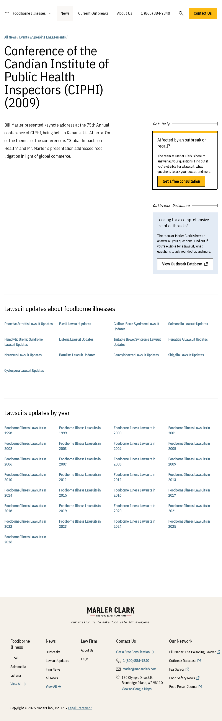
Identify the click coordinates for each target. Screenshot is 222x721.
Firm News (53, 669)
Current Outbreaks (93, 13)
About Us (124, 13)
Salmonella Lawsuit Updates (188, 324)
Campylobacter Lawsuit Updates (136, 355)
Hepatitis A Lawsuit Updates (188, 339)
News (65, 13)
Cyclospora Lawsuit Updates (24, 370)
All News (10, 37)
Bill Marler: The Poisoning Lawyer (192, 652)
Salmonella (18, 667)
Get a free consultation (181, 181)
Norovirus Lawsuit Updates (23, 355)
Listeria (15, 675)
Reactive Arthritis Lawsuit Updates (28, 324)
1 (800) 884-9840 (155, 13)
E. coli (14, 658)
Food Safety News (182, 678)
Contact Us (203, 13)
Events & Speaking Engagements (42, 37)
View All (15, 684)
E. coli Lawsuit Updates (75, 324)
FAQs (84, 659)
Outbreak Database (182, 660)
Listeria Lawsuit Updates (76, 339)
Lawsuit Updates (57, 660)
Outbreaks (53, 652)
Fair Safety (176, 669)
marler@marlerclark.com (139, 669)
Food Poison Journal (183, 686)
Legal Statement (80, 708)
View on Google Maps (137, 689)
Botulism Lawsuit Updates (77, 355)
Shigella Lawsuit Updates (186, 355)
